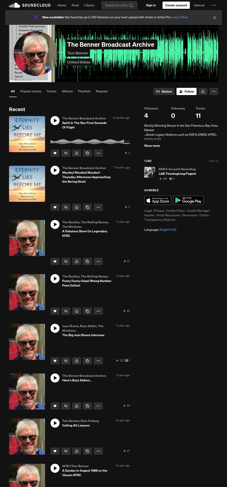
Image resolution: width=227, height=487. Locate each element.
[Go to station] (164, 91)
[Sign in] (150, 5)
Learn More (180, 17)
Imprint (149, 215)
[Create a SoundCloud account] (176, 5)
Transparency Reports (159, 219)
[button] (214, 5)
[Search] (119, 5)
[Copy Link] (87, 153)
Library (89, 5)
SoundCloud (29, 5)
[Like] (55, 153)
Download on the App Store (157, 200)
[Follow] (187, 91)
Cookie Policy (175, 210)
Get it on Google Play (188, 200)
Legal (148, 210)
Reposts (102, 91)
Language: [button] (160, 229)
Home (62, 5)
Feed (75, 5)
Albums (67, 91)
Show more (152, 145)
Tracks (51, 91)
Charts (204, 215)
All (13, 91)
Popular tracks (30, 91)
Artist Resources (168, 215)
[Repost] (65, 153)
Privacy (159, 210)
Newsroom (189, 215)
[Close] (214, 17)
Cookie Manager (198, 210)
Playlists (84, 91)
